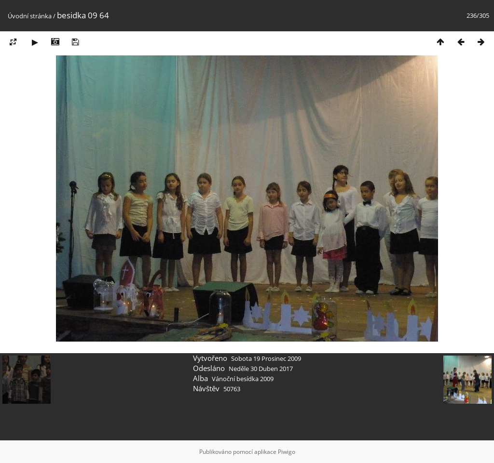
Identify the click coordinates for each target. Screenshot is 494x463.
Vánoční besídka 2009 (243, 378)
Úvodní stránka (30, 16)
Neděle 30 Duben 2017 (261, 368)
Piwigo (286, 452)
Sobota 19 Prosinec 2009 (266, 358)
